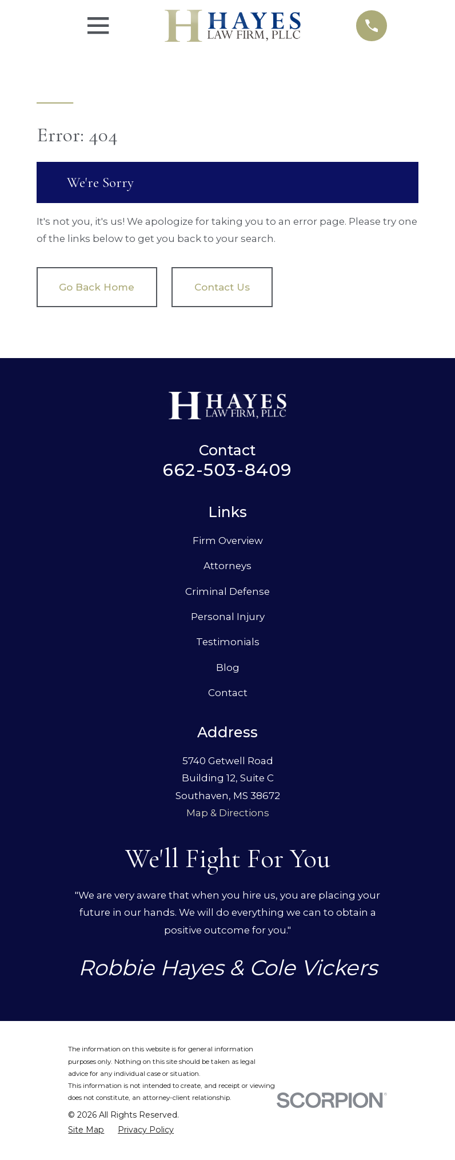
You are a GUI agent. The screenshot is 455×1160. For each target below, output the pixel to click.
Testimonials (228, 641)
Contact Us (222, 287)
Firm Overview (228, 540)
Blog (228, 667)
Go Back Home (96, 287)
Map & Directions (227, 813)
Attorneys (227, 565)
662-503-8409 (227, 469)
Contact (228, 692)
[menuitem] (86, 1130)
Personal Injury (228, 616)
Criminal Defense (227, 591)
